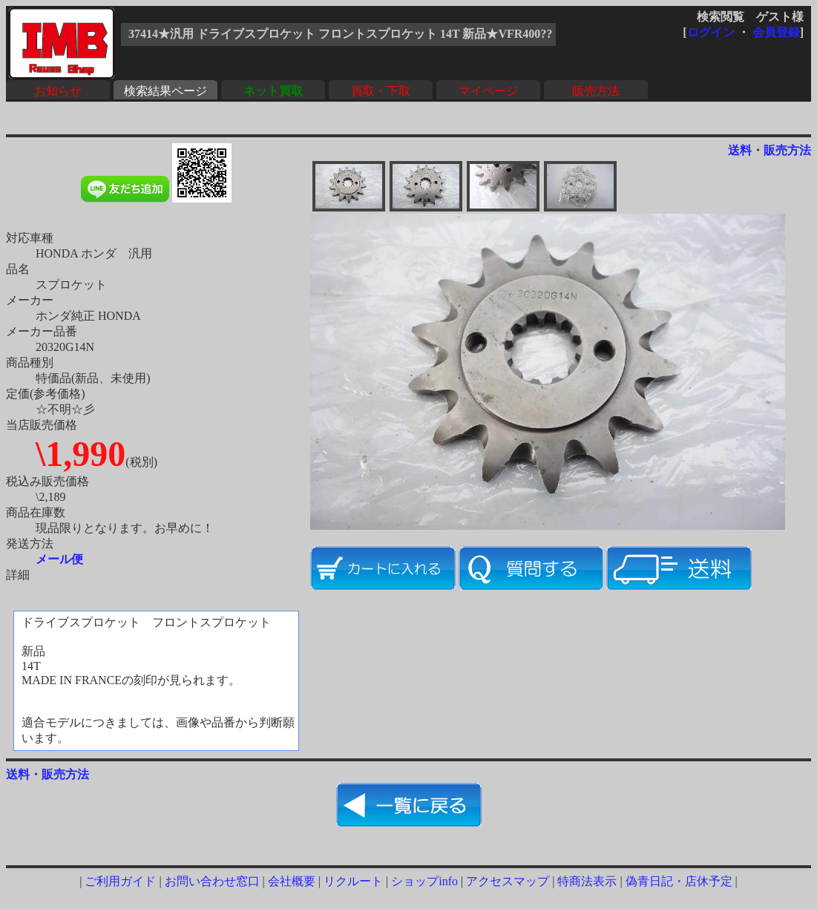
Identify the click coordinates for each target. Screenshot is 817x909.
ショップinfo (424, 881)
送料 (740, 150)
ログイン (711, 32)
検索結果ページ (165, 91)
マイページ (488, 91)
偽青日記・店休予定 (679, 881)
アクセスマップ (507, 881)
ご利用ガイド (120, 881)
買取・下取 (380, 91)
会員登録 (776, 32)
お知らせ (58, 91)
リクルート (353, 881)
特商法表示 (587, 881)
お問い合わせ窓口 (212, 881)
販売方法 (596, 91)
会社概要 (291, 881)
